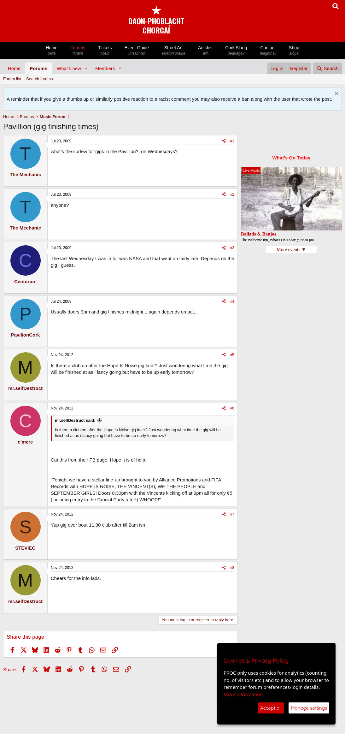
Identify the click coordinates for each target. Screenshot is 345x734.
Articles (205, 50)
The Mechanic (25, 174)
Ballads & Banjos (258, 233)
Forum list (12, 78)
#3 (232, 248)
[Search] (327, 68)
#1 (232, 141)
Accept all (271, 708)
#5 (232, 355)
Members (105, 68)
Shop (294, 50)
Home (52, 50)
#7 (232, 514)
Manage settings (309, 708)
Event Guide (136, 50)
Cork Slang (236, 50)
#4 (232, 301)
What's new (69, 68)
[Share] (224, 141)
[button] (86, 68)
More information (243, 694)
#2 (232, 194)
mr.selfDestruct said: (75, 420)
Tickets (105, 50)
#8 (232, 567)
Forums (78, 50)
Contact (268, 50)
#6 (232, 408)
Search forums (39, 78)
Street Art (173, 50)
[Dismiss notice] (335, 94)
